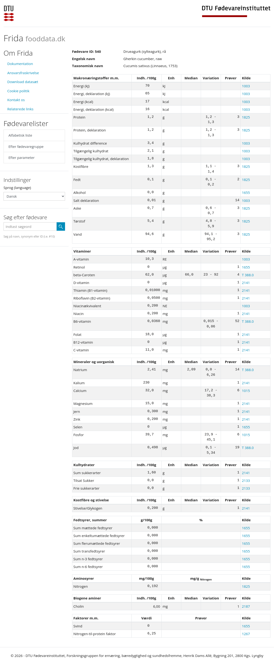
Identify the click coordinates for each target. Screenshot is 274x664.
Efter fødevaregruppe (25, 146)
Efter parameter (21, 157)
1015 (246, 390)
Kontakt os (16, 99)
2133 (246, 480)
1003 (246, 86)
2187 (246, 606)
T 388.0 (248, 275)
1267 (246, 633)
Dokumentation (20, 63)
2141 (246, 282)
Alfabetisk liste (20, 135)
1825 (246, 117)
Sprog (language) (17, 187)
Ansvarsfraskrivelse (23, 72)
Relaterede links (20, 109)
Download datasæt (22, 81)
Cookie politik (18, 90)
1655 (246, 192)
